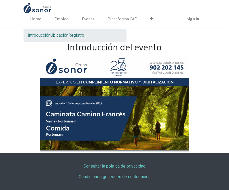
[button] (151, 18)
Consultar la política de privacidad (114, 166)
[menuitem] (36, 18)
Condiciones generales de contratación (115, 176)
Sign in (192, 18)
